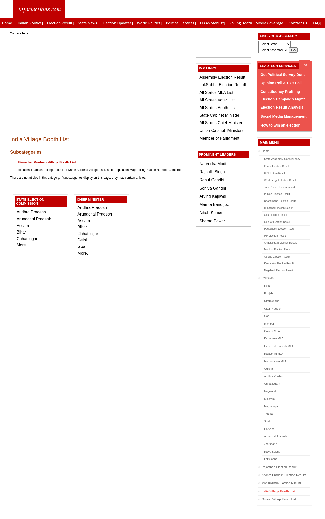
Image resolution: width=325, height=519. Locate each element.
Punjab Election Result (277, 194)
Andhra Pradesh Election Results (284, 475)
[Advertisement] (101, 71)
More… (84, 253)
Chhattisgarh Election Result (280, 242)
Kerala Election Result (276, 166)
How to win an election (280, 125)
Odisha (268, 368)
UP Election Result (274, 173)
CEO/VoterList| (213, 23)
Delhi (267, 286)
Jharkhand (270, 443)
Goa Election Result (275, 214)
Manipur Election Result (277, 249)
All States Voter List (217, 100)
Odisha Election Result (277, 256)
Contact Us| (299, 23)
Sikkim (268, 421)
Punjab (268, 293)
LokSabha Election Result (222, 85)
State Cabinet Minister (219, 115)
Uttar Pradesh (272, 308)
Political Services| (181, 23)
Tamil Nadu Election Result (279, 187)
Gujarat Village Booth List (279, 499)
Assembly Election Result (222, 77)
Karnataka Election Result (279, 263)
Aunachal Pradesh (275, 436)
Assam (23, 226)
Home (266, 151)
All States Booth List (217, 107)
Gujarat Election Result (277, 222)
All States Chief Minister (220, 123)
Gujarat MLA (272, 331)
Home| (8, 23)
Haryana (269, 429)
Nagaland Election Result (278, 270)
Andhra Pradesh (274, 376)
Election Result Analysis (281, 107)
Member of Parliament (219, 138)
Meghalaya (271, 406)
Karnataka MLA (273, 338)
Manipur (269, 323)
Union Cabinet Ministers (221, 130)
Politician (268, 278)
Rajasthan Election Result (279, 467)
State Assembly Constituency (282, 158)
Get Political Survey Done (282, 75)
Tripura (268, 413)
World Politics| (149, 23)
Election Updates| (118, 23)
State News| (88, 23)
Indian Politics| (30, 23)
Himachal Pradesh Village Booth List (47, 162)
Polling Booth (240, 23)
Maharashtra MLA (275, 361)
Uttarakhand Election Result (280, 201)
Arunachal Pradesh (34, 219)
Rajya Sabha (272, 451)
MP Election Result (275, 235)
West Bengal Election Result (280, 180)
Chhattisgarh (272, 383)
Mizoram (269, 398)
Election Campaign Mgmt (282, 99)
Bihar (21, 232)
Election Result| (60, 23)
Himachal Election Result (278, 208)
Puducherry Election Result (279, 228)
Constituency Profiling (280, 92)
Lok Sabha (271, 458)
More (21, 245)
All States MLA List (216, 92)
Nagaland (270, 391)
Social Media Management (283, 116)
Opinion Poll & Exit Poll (281, 83)
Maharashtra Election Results (281, 483)
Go (293, 50)
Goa (266, 315)
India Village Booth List (278, 491)
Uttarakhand (271, 300)
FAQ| (317, 23)
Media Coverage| (270, 23)
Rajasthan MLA (273, 353)
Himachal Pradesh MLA (279, 346)
